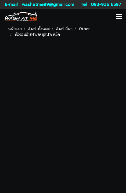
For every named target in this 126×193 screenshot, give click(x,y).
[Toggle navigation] (119, 17)
